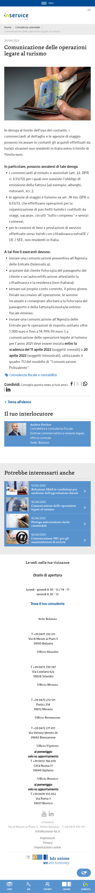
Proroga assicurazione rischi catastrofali (58, 523)
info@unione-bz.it (47, 831)
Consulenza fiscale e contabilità (31, 375)
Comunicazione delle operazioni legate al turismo (58, 507)
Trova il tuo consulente (47, 604)
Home (7, 27)
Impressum (47, 838)
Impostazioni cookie (47, 847)
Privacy (47, 843)
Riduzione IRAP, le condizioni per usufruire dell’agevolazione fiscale (58, 491)
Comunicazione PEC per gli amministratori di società (58, 540)
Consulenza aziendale (27, 27)
